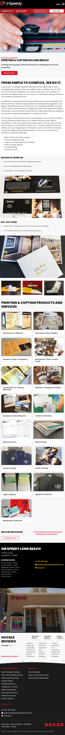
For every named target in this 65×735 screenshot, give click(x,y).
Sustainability (43, 678)
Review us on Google (9, 656)
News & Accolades (35, 675)
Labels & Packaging (8, 690)
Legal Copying (9, 494)
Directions (40, 568)
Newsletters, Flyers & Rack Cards (46, 360)
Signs (3, 672)
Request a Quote (41, 11)
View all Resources (10, 538)
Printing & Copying (13, 672)
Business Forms (9, 442)
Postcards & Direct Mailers (46, 333)
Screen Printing (9, 468)
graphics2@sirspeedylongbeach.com (49, 564)
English (58, 4)
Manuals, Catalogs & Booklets (48, 387)
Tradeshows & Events (9, 687)
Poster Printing (41, 468)
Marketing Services (8, 684)
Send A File (56, 11)
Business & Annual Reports (14, 416)
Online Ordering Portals (10, 678)
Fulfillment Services (8, 696)
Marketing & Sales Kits (12, 520)
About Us (32, 668)
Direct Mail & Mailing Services (12, 675)
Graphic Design (7, 681)
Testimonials (33, 678)
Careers (46, 675)
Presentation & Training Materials (13, 388)
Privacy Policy (5, 724)
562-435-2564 (21, 11)
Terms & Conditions (16, 724)
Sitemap (13, 726)
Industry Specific (7, 698)
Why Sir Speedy (34, 672)
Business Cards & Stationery (15, 359)
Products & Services (10, 58)
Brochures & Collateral (13, 333)
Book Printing (40, 442)
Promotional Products (9, 693)
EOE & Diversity (5, 726)
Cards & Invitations (43, 416)
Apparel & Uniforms (43, 494)
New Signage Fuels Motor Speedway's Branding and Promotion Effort (49, 533)
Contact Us (5, 704)
